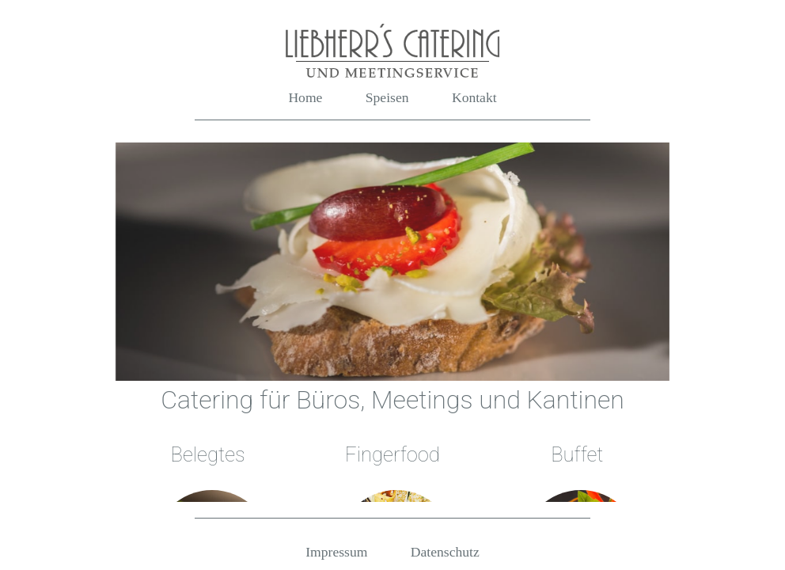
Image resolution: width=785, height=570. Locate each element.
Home (305, 97)
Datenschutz (445, 552)
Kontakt (474, 97)
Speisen (387, 97)
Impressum (336, 552)
